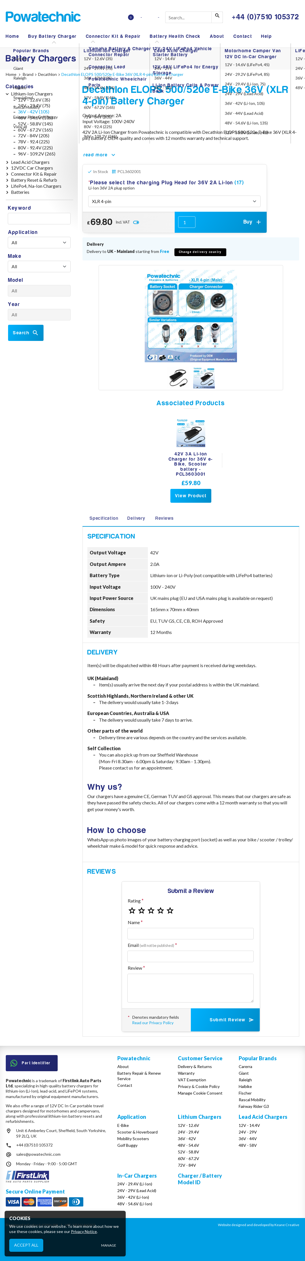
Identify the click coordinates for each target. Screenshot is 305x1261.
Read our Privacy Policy (153, 1022)
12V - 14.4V (249, 1125)
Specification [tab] (103, 518)
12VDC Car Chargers (32, 167)
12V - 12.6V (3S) (34, 99)
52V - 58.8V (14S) (35, 123)
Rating (134, 900)
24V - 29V (248, 1131)
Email (151, 945)
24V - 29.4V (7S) (34, 105)
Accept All (26, 1245)
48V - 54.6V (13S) (35, 117)
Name (134, 922)
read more (100, 154)
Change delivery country (200, 252)
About (217, 36)
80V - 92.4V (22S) (35, 147)
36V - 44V (248, 1138)
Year (14, 304)
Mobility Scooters (133, 1138)
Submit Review (232, 1019)
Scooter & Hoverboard (137, 1131)
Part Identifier (30, 1063)
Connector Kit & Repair (113, 36)
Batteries (20, 192)
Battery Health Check (175, 36)
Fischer (245, 1093)
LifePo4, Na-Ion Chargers (36, 186)
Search (26, 332)
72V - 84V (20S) (33, 135)
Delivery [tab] (136, 518)
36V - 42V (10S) (33, 111)
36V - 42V (187, 1138)
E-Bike (123, 1125)
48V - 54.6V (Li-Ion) (134, 1203)
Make (14, 256)
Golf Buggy (127, 1145)
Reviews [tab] (164, 518)
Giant (244, 1073)
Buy (253, 222)
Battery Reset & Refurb (34, 180)
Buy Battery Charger (52, 36)
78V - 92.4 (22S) (34, 141)
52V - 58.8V (188, 1151)
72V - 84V (187, 1165)
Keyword (19, 208)
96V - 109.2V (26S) (36, 153)
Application (23, 232)
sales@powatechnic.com (38, 1154)
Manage (108, 1245)
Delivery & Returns (195, 1066)
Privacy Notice (84, 1231)
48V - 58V (248, 1145)
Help (266, 36)
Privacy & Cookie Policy (199, 1086)
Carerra (245, 1066)
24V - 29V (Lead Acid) (136, 1190)
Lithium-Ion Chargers (32, 93)
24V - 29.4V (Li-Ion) (134, 1183)
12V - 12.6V (188, 1125)
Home (12, 36)
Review (135, 968)
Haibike (245, 1086)
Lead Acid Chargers (30, 162)
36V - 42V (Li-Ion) (133, 1197)
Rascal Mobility (252, 1099)
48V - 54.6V (188, 1145)
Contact (243, 36)
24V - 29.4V (188, 1131)
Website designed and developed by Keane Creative (258, 1225)
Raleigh (245, 1079)
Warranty (186, 1073)
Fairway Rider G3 (254, 1106)
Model (15, 280)
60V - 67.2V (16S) (35, 129)
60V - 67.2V (188, 1158)
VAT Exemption (192, 1079)
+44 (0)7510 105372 (34, 1144)
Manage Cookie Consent (200, 1093)
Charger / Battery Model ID (200, 1178)
